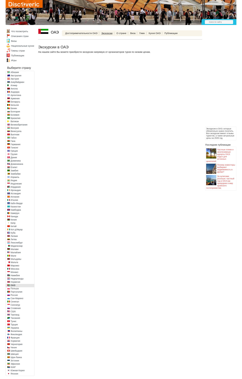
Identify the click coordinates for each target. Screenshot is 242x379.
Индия (14, 180)
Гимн (142, 33)
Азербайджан (17, 82)
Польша (15, 288)
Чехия (14, 347)
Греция (14, 151)
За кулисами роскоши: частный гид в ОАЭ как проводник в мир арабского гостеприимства (220, 182)
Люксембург (17, 242)
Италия (14, 200)
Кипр (13, 223)
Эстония (15, 360)
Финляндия (16, 334)
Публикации (17, 55)
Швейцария (16, 351)
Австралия (16, 75)
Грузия (14, 154)
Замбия (14, 170)
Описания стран (20, 36)
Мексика (15, 269)
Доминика (16, 160)
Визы (14, 41)
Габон (14, 138)
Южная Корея (18, 370)
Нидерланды (17, 278)
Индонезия (16, 183)
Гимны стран (18, 50)
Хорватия (15, 341)
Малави (15, 249)
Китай (14, 226)
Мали (13, 255)
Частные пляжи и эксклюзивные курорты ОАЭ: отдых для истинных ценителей (219, 155)
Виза (133, 33)
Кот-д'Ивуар (17, 229)
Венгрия (15, 128)
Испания (15, 197)
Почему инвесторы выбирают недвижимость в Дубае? (226, 168)
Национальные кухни (22, 45)
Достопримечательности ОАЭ (81, 33)
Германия (15, 144)
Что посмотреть (19, 31)
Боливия (15, 115)
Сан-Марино (17, 298)
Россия (14, 295)
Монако (14, 272)
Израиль (15, 177)
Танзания (15, 318)
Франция (15, 337)
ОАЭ (13, 285)
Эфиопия (15, 364)
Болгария (15, 111)
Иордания (16, 187)
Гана (13, 141)
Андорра (15, 92)
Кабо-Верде (17, 203)
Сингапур (15, 305)
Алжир (14, 85)
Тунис (13, 321)
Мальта (14, 262)
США (13, 311)
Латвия (14, 236)
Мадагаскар (17, 246)
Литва (14, 239)
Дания (14, 157)
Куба (13, 233)
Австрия (15, 79)
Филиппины (16, 331)
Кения (14, 219)
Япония (14, 373)
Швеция (15, 354)
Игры (14, 60)
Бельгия (15, 105)
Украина (15, 328)
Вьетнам (15, 134)
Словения (16, 308)
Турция (14, 324)
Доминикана (17, 164)
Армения (15, 98)
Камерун (15, 213)
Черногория (16, 344)
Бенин (14, 108)
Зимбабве (16, 174)
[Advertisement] (217, 79)
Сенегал (15, 301)
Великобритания (19, 124)
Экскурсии (107, 33)
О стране (121, 33)
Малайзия (16, 252)
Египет (14, 167)
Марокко (15, 265)
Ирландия (16, 190)
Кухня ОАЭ (155, 33)
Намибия (15, 275)
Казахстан (16, 206)
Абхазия (15, 72)
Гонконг (14, 147)
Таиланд (15, 314)
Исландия (16, 193)
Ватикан (15, 121)
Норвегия (15, 282)
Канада (14, 216)
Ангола (14, 88)
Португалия (16, 292)
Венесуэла (16, 131)
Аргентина (16, 95)
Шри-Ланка (16, 357)
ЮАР (13, 367)
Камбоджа (16, 210)
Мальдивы (16, 259)
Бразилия (15, 118)
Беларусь (15, 101)
